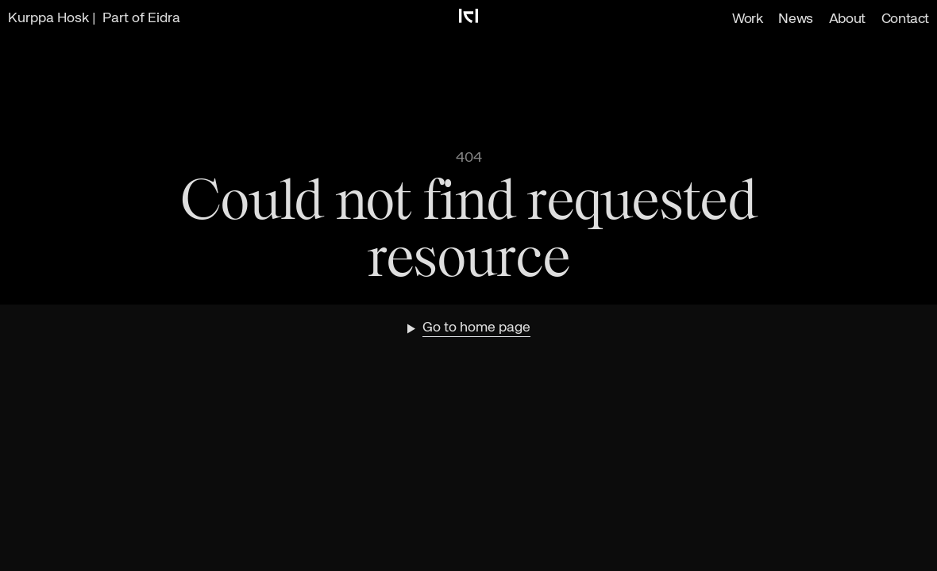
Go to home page (476, 327)
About (847, 19)
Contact (905, 19)
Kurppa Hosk (48, 18)
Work (747, 19)
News (795, 19)
